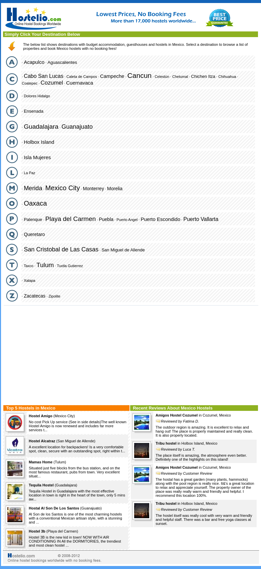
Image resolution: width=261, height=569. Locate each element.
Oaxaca (35, 203)
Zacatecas (35, 296)
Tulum (45, 264)
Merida (33, 188)
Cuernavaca (79, 83)
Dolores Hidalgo (37, 96)
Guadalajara (41, 126)
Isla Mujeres (37, 157)
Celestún (162, 77)
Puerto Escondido (160, 219)
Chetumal (180, 77)
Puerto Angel (127, 220)
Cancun (139, 75)
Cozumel (51, 83)
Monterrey (93, 188)
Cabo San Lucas (43, 76)
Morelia (114, 188)
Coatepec (29, 83)
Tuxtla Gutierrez (70, 266)
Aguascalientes (62, 62)
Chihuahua (227, 77)
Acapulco (34, 62)
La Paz (29, 173)
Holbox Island (39, 142)
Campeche (112, 76)
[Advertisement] (131, 354)
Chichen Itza (203, 76)
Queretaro (34, 234)
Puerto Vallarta (201, 219)
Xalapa (29, 280)
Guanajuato (77, 126)
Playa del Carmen (70, 218)
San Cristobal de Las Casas (61, 249)
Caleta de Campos (82, 77)
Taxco (28, 266)
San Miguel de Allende (123, 249)
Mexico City (62, 188)
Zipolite (54, 296)
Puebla (106, 219)
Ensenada (34, 111)
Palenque (33, 219)
